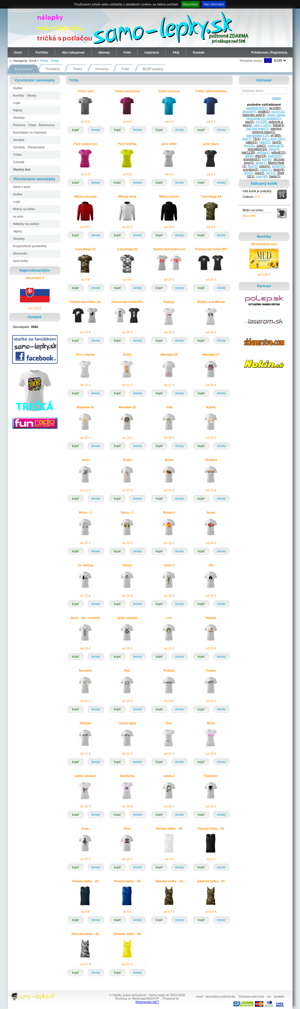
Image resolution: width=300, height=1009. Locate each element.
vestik (264, 111)
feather (275, 155)
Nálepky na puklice (26, 223)
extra (264, 166)
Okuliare (211, 460)
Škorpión (85, 670)
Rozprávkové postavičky (30, 246)
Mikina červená (85, 196)
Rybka (127, 565)
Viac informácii (213, 4)
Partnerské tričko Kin (127, 301)
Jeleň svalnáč (127, 618)
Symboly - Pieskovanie (29, 147)
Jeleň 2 (169, 565)
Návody (104, 52)
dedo (278, 169)
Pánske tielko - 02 (85, 881)
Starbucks (127, 776)
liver (253, 166)
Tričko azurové (169, 91)
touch (278, 111)
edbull (278, 152)
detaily (95, 130)
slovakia (19, 139)
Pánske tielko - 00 (169, 828)
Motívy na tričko (24, 209)
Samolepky (24, 69)
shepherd (251, 159)
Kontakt (199, 52)
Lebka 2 (169, 776)
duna (261, 162)
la (275, 108)
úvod (199, 996)
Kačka (210, 407)
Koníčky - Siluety (24, 95)
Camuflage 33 (85, 249)
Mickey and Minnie (211, 301)
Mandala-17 (211, 354)
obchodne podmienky (221, 996)
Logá (16, 102)
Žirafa (127, 460)
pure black (211, 143)
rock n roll (262, 125)
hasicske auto (254, 114)
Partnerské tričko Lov (169, 249)
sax (249, 121)
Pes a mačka (85, 354)
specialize (257, 149)
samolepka (257, 135)
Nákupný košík (264, 183)
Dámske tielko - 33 (211, 881)
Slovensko (20, 253)
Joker (85, 828)
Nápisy (18, 110)
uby (248, 173)
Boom (169, 460)
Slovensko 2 (34, 278)
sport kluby (20, 260)
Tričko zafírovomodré (211, 91)
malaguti (275, 145)
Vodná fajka (127, 723)
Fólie (127, 52)
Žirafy (127, 354)
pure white (169, 143)
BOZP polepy (152, 69)
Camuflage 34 (211, 196)
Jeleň (85, 460)
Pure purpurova (85, 143)
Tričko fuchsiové (127, 91)
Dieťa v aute (21, 186)
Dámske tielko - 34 (169, 881)
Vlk (211, 565)
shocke (249, 111)
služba (263, 152)
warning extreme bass (266, 130)
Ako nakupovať (73, 52)
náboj (264, 142)
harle (274, 176)
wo (267, 159)
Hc (249, 145)
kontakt (279, 996)
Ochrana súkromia (251, 996)
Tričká (54, 60)
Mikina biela (127, 196)
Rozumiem (190, 4)
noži (259, 173)
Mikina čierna (169, 196)
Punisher (211, 776)
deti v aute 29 (273, 138)
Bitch (211, 723)
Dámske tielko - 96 (127, 934)
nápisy (17, 231)
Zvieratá (19, 162)
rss (269, 996)
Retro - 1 (127, 512)
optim (266, 169)
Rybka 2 (169, 512)
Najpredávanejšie (34, 270)
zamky (278, 166)
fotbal (278, 125)
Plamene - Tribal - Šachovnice (34, 125)
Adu (260, 155)
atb (249, 155)
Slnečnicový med (264, 244)
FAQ (176, 52)
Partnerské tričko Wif (211, 249)
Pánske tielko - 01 (211, 828)
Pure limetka (127, 143)
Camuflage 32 (127, 249)
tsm (276, 142)
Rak (127, 670)
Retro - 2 (85, 512)
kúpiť (75, 130)
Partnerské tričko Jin (85, 301)
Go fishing (85, 565)
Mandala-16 (85, 407)
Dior (169, 723)
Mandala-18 (169, 354)
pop (246, 138)
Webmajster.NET (147, 1002)
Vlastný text (22, 169)
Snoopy (169, 301)
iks (270, 173)
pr (276, 135)
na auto (18, 216)
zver (262, 176)
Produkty (53, 69)
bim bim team (257, 128)
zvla (261, 145)
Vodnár (211, 618)
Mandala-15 (127, 407)
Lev (169, 618)
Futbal (211, 670)
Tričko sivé (85, 91)
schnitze (250, 169)
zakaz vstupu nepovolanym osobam (265, 116)
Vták (169, 407)
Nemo (211, 512)
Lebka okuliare (85, 776)
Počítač (169, 670)
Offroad (85, 723)
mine (274, 149)
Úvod (18, 52)
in (261, 121)
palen (251, 142)
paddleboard (257, 108)
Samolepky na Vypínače (30, 132)
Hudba (17, 88)
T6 (256, 138)
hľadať (275, 98)
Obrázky (19, 117)
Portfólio (41, 52)
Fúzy (127, 828)
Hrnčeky (102, 69)
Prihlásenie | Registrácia (269, 52)
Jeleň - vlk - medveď (85, 618)
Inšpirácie (151, 52)
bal (248, 152)
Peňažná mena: (251, 60)
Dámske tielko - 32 (85, 934)
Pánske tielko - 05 (127, 881)
